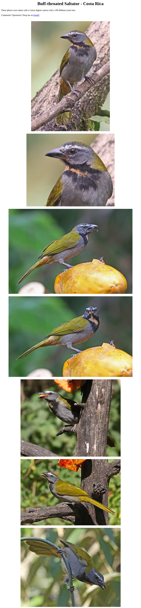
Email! (36, 15)
